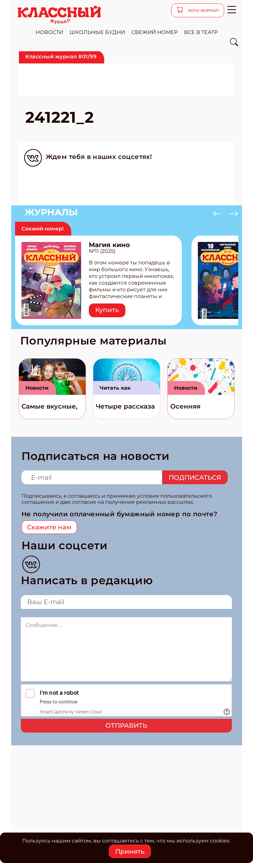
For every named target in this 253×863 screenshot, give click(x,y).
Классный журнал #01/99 (61, 57)
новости (49, 32)
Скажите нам (49, 527)
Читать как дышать (115, 390)
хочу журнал (203, 10)
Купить (107, 310)
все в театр (201, 32)
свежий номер (154, 32)
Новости (36, 388)
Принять (130, 851)
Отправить (126, 725)
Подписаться (195, 477)
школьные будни (97, 32)
